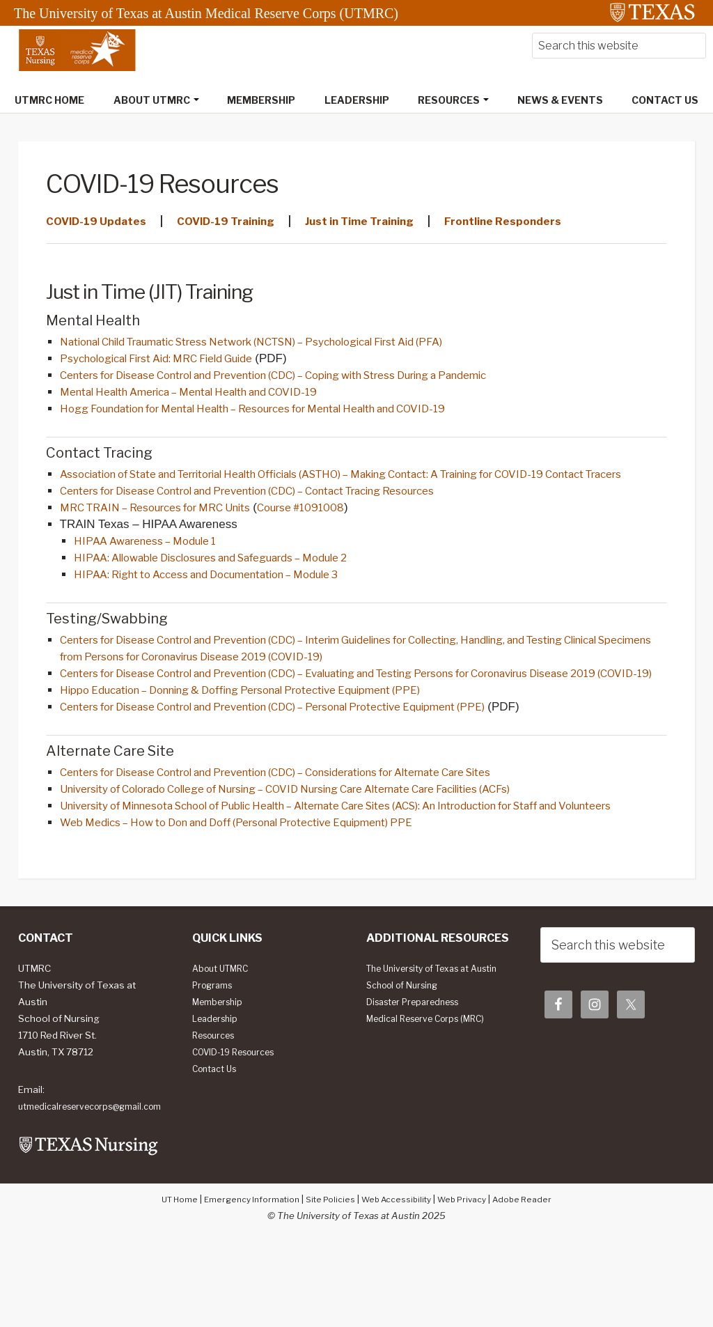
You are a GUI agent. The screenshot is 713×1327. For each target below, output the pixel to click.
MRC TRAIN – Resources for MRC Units (170, 531)
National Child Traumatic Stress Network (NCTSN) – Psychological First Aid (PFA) (285, 343)
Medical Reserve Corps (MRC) (432, 1102)
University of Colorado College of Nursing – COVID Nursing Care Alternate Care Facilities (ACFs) (324, 837)
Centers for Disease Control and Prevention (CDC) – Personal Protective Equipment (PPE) (310, 754)
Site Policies (327, 1283)
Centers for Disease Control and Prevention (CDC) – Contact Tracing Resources (280, 514)
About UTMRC (223, 1035)
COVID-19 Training (242, 222)
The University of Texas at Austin (425, 1044)
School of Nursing (407, 1069)
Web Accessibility (399, 1283)
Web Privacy (470, 1283)
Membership (220, 1069)
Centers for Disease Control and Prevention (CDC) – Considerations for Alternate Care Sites (315, 820)
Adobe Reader (535, 1283)
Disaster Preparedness (419, 1086)
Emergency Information (243, 1283)
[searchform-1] (619, 47)
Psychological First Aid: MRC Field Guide (171, 361)
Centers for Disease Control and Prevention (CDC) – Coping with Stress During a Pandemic (312, 378)
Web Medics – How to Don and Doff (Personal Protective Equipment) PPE (265, 890)
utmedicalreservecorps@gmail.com (89, 1182)
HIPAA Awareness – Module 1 (155, 566)
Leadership (218, 1086)
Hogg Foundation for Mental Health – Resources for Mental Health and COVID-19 (285, 413)
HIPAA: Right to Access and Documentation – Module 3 (227, 600)
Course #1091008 (337, 531)
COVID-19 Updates (101, 222)
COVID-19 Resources (239, 1119)
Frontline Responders (551, 222)
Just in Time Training (392, 222)
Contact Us (217, 1136)
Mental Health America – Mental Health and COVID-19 (210, 396)
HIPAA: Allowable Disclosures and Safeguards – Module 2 (232, 583)
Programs (215, 1052)
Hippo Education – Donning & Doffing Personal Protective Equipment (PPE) (271, 736)
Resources (217, 1102)
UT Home (166, 1283)
